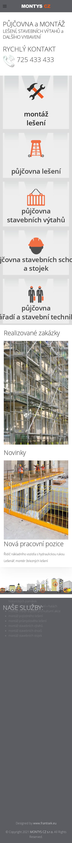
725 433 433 (35, 59)
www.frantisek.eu (44, 823)
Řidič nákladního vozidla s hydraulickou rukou (34, 554)
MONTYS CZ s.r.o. (41, 832)
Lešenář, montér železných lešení (26, 561)
